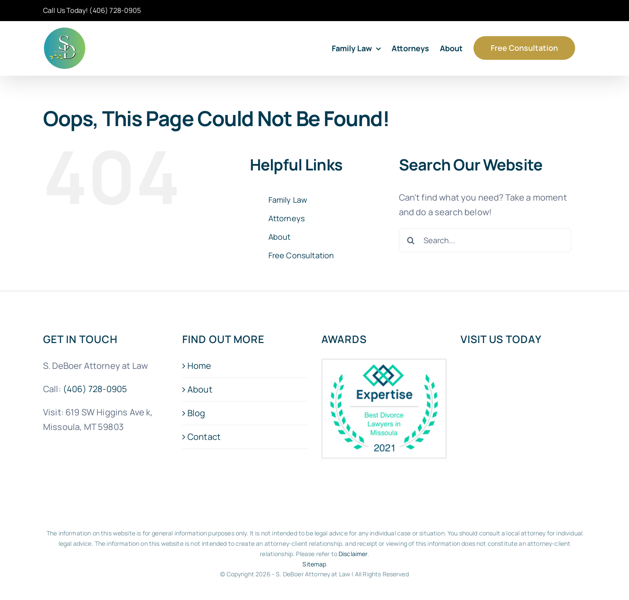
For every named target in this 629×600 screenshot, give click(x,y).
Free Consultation (301, 255)
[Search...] (485, 240)
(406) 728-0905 (115, 10)
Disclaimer (353, 554)
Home (199, 365)
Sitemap (314, 564)
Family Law (288, 200)
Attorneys (286, 218)
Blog (196, 413)
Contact (204, 436)
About (279, 237)
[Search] (411, 240)
